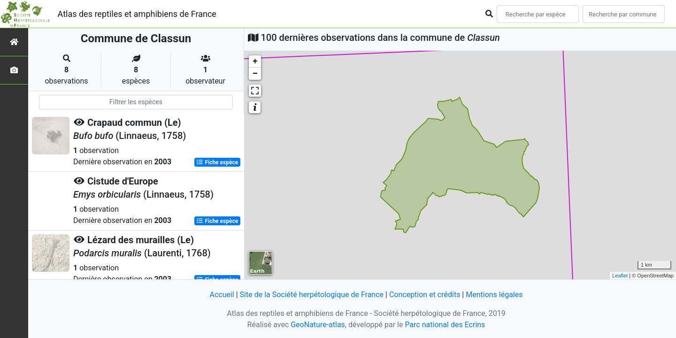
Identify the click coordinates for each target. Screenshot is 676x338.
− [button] (255, 73)
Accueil (221, 294)
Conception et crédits (425, 294)
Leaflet (620, 275)
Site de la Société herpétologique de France (312, 294)
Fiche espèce (217, 162)
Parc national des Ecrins (445, 324)
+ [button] (255, 61)
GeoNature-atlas (318, 324)
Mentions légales (494, 294)
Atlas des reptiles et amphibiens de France (137, 14)
